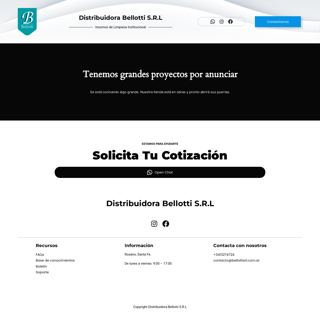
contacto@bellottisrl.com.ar (236, 260)
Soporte (42, 272)
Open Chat (164, 172)
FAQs (40, 254)
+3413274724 (223, 254)
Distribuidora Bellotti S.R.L (120, 17)
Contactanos (278, 21)
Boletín (41, 266)
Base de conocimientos (55, 260)
